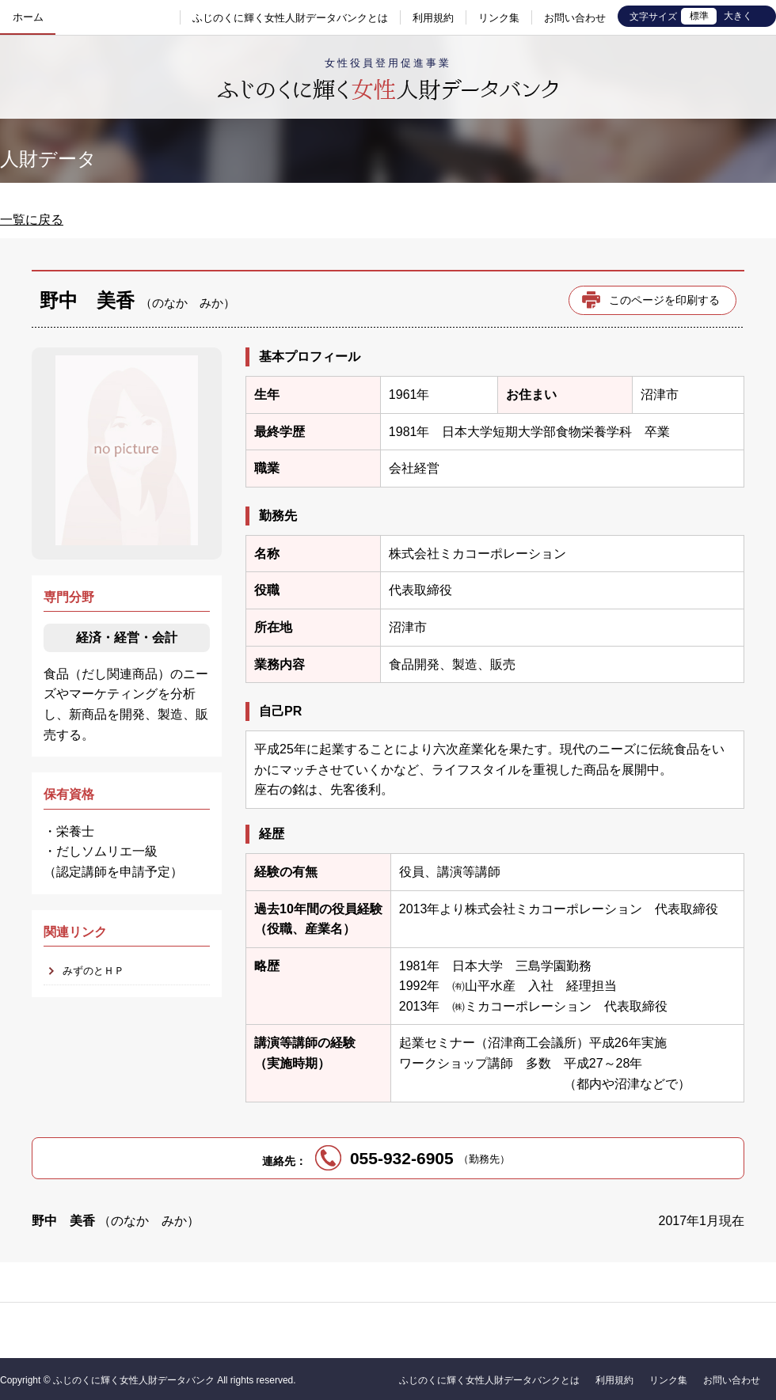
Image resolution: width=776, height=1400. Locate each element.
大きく (738, 15)
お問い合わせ (575, 18)
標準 (699, 15)
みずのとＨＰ (93, 971)
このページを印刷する (664, 300)
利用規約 (433, 18)
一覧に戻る (31, 219)
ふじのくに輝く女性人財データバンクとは (290, 18)
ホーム (28, 17)
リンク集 (498, 18)
